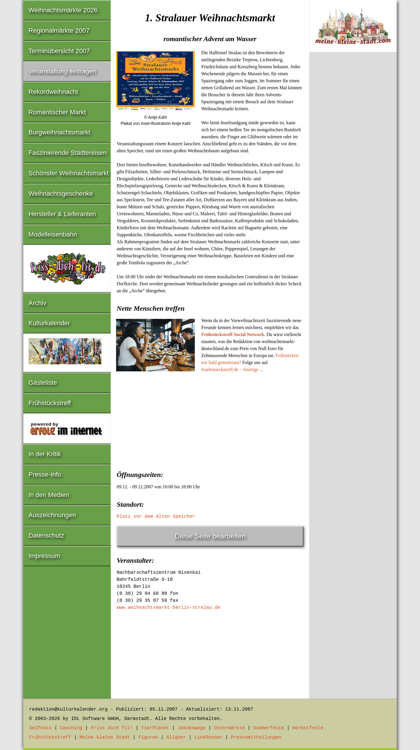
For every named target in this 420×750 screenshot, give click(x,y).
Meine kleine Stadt (105, 737)
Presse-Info (45, 474)
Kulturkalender (49, 323)
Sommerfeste (268, 728)
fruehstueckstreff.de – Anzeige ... (232, 369)
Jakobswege (192, 728)
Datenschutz (46, 535)
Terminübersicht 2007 (59, 51)
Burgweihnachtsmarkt (59, 132)
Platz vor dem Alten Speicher (156, 516)
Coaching (71, 728)
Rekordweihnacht (53, 91)
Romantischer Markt (57, 112)
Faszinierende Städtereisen (68, 152)
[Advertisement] (210, 420)
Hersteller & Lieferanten (62, 214)
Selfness (40, 728)
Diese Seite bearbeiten (210, 536)
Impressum (44, 556)
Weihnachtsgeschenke (61, 193)
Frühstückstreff (50, 403)
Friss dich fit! (112, 728)
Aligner (176, 737)
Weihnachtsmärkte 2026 (63, 10)
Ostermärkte (229, 728)
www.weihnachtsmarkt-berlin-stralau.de (168, 607)
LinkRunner (209, 737)
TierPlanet (155, 728)
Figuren (148, 737)
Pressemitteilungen (256, 737)
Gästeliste (43, 382)
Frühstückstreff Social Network (232, 334)
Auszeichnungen (52, 515)
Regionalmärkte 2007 (59, 30)
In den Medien (49, 495)
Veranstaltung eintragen (62, 71)
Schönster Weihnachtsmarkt (69, 173)
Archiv (37, 303)
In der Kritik (45, 454)
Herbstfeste (308, 728)
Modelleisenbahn (53, 234)
